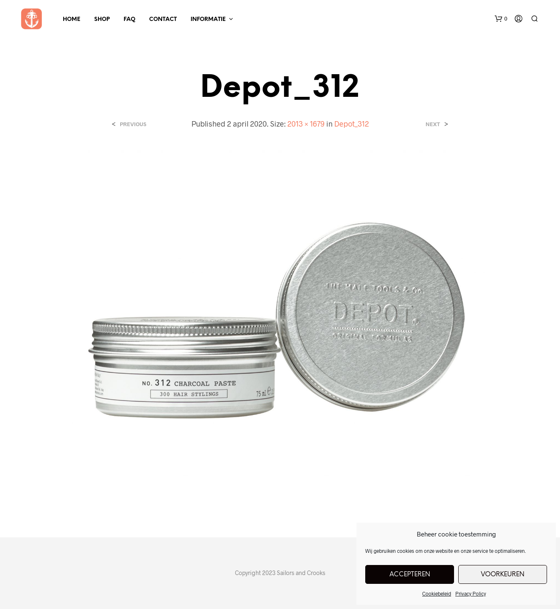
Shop (102, 19)
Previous (133, 124)
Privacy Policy (470, 593)
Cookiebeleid (436, 593)
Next (433, 124)
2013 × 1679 (306, 123)
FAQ (129, 19)
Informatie (208, 19)
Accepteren (410, 574)
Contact (163, 19)
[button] (501, 19)
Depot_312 (351, 123)
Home (71, 19)
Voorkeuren (502, 574)
